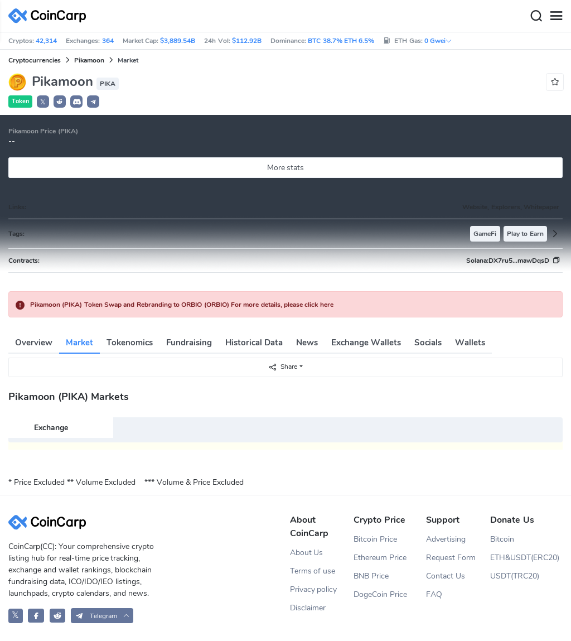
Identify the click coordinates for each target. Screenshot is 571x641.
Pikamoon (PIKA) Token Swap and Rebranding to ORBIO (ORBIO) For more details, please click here (181, 304)
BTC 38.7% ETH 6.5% (341, 40)
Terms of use (313, 571)
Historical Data (254, 342)
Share (282, 367)
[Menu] (556, 16)
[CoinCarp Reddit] (58, 616)
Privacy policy (313, 589)
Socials (428, 342)
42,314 (46, 40)
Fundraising (189, 342)
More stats (285, 167)
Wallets (470, 342)
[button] (60, 101)
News (307, 342)
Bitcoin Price (375, 539)
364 (108, 40)
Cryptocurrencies (34, 60)
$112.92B (247, 40)
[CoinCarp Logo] (50, 16)
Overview (33, 342)
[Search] (536, 16)
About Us (306, 552)
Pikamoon (89, 60)
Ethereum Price (380, 557)
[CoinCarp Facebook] (36, 616)
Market (79, 342)
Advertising (446, 539)
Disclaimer (308, 608)
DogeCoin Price (380, 594)
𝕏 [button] (43, 102)
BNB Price (371, 576)
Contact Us (445, 576)
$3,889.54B (177, 40)
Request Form (451, 557)
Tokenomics (130, 342)
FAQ (434, 594)
